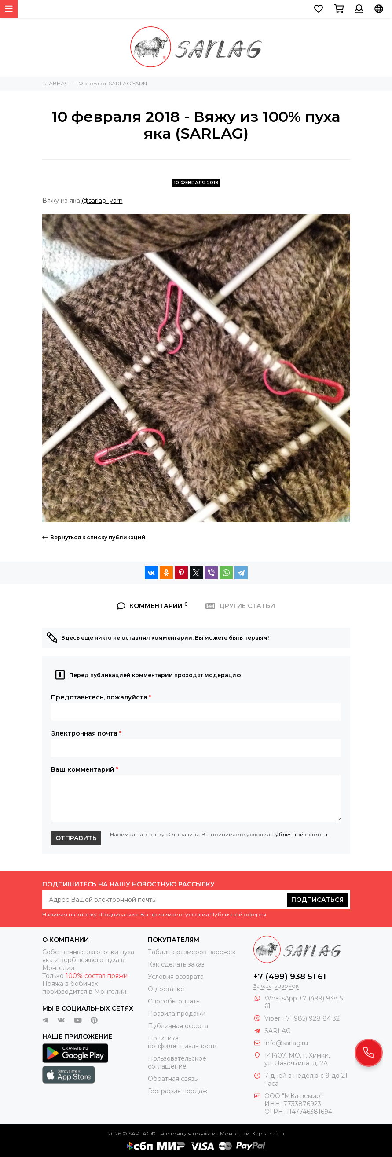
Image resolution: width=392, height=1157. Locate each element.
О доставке (166, 989)
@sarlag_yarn (102, 201)
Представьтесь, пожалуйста (101, 697)
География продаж (177, 1091)
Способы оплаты (174, 1001)
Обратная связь (173, 1079)
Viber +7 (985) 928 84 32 (302, 1018)
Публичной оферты (299, 834)
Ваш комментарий (84, 769)
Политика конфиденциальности (182, 1042)
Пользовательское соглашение (177, 1062)
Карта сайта (268, 1133)
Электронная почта (86, 733)
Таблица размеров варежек (192, 952)
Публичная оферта (178, 1026)
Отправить (76, 838)
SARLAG (277, 1031)
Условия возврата (176, 977)
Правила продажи (176, 1014)
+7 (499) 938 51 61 (289, 976)
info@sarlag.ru (286, 1043)
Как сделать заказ (176, 964)
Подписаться (317, 900)
